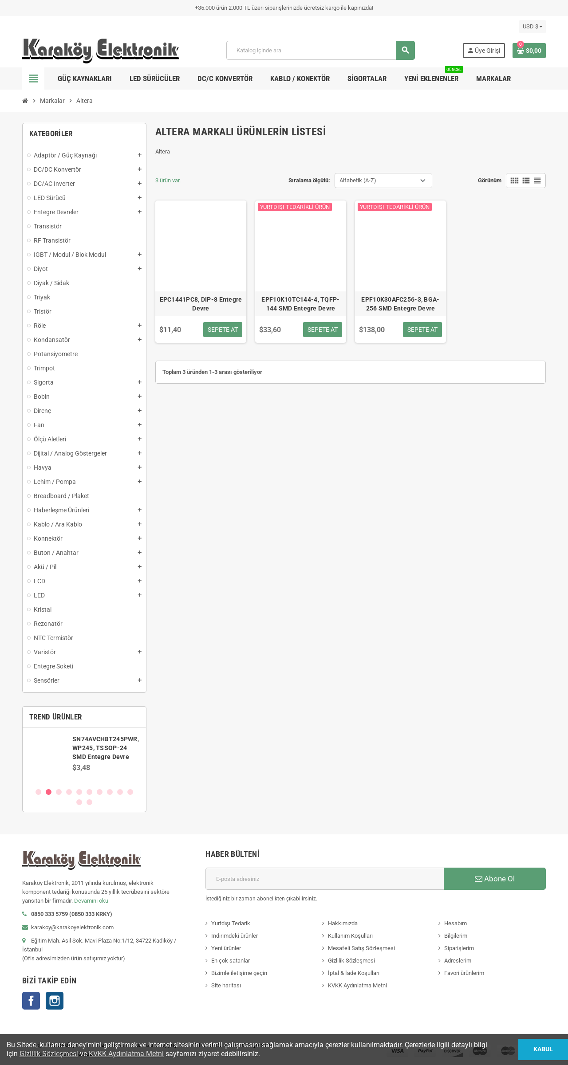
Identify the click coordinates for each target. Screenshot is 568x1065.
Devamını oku (91, 900)
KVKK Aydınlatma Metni (357, 985)
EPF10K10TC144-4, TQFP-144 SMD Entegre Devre (300, 304)
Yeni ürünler (226, 948)
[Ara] (320, 50)
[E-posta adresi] (324, 879)
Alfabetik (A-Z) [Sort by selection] (357, 180)
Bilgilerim (455, 935)
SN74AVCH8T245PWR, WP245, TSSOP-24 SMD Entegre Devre (106, 747)
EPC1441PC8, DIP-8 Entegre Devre (201, 304)
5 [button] (79, 792)
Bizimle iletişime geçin (239, 973)
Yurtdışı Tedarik (230, 923)
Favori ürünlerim (464, 973)
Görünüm (489, 180)
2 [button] (48, 792)
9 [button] (120, 792)
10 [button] (130, 792)
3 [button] (59, 792)
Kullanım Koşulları (350, 935)
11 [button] (79, 802)
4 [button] (69, 792)
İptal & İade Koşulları (353, 973)
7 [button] (100, 792)
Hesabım (455, 923)
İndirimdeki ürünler (234, 935)
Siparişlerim (459, 948)
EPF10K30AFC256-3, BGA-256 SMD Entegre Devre (400, 304)
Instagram (54, 1001)
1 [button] (38, 792)
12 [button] (89, 802)
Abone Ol (495, 878)
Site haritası (226, 985)
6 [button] (89, 792)
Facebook (31, 1001)
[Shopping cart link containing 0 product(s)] (529, 50)
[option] (84, 757)
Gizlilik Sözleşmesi (351, 960)
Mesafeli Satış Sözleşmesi (361, 948)
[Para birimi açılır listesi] (532, 26)
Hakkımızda (343, 923)
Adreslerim (457, 960)
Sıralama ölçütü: (309, 180)
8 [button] (110, 792)
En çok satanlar (230, 960)
